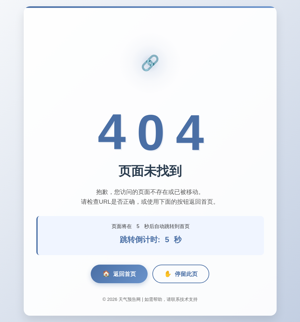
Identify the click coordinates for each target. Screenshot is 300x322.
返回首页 (119, 274)
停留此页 (181, 274)
